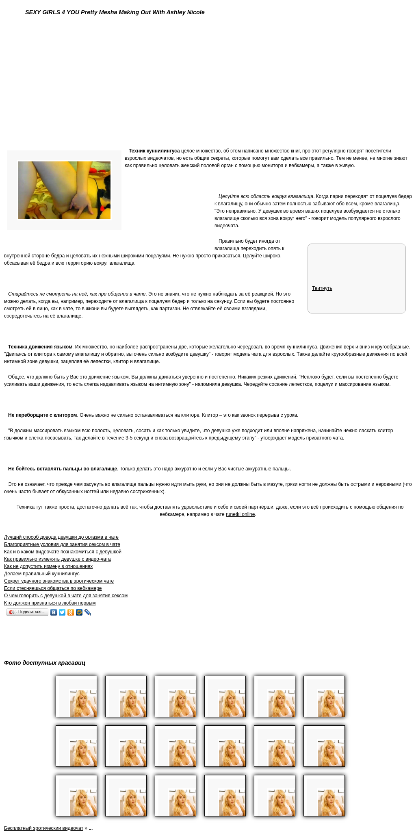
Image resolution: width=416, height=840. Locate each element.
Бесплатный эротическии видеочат (43, 828)
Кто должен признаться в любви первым (50, 603)
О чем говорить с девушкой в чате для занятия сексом (66, 595)
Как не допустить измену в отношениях (48, 566)
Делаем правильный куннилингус (42, 574)
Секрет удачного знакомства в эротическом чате (59, 581)
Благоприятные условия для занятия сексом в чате (62, 544)
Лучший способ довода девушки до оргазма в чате (61, 537)
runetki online (240, 514)
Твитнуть (322, 288)
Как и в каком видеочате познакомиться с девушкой (62, 552)
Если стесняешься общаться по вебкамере (53, 588)
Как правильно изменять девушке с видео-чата (57, 559)
